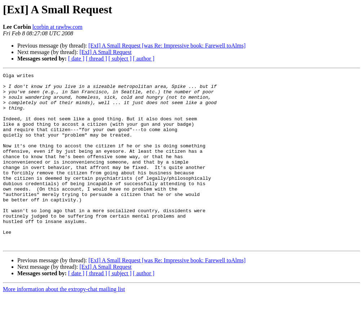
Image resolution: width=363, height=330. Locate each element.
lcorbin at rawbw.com (57, 27)
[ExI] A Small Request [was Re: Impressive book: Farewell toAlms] (166, 46)
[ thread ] (96, 58)
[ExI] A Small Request (105, 52)
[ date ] (76, 58)
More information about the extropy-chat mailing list (64, 324)
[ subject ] (120, 58)
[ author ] (144, 58)
